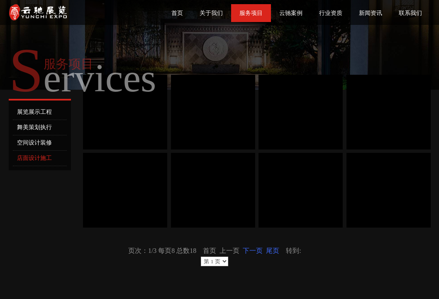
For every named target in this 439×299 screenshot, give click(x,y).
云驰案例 (290, 13)
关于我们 (211, 13)
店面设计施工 (34, 158)
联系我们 (410, 13)
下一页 (253, 250)
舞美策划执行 (34, 127)
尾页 (272, 250)
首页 (177, 13)
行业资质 (330, 13)
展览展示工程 (34, 112)
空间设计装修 (34, 143)
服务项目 (251, 13)
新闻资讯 (370, 13)
